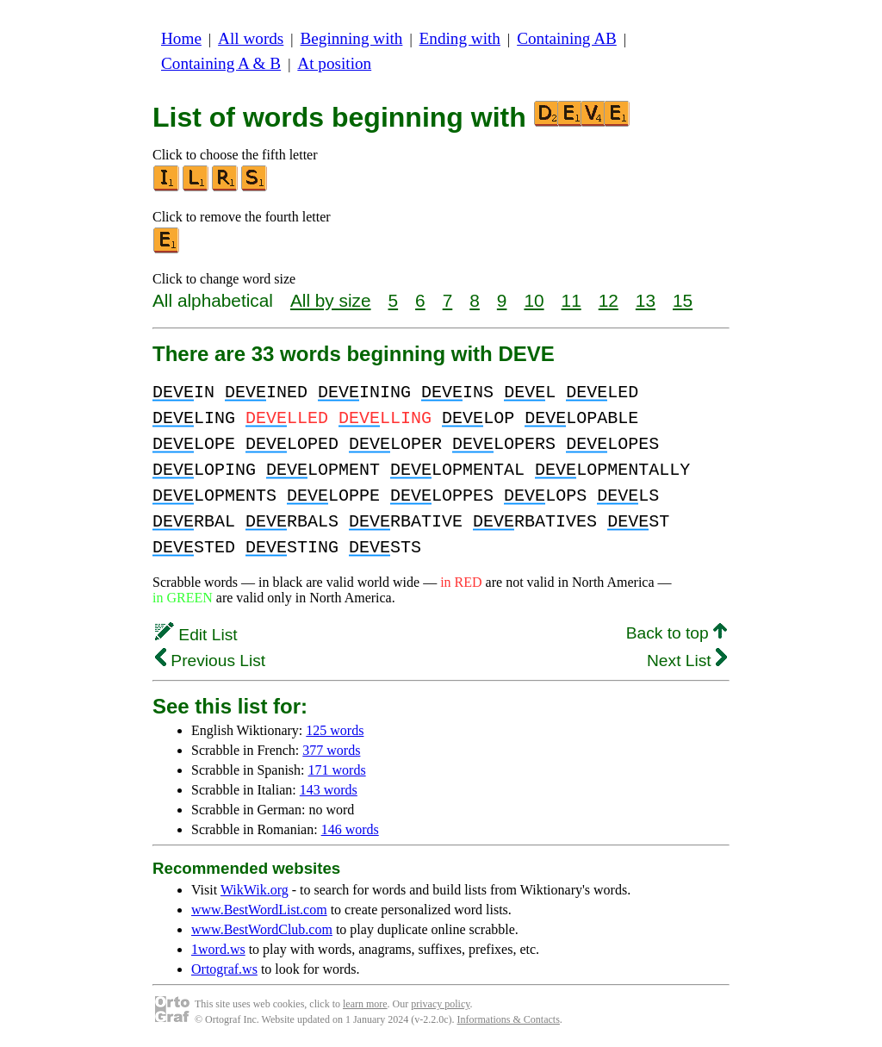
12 (608, 300)
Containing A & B (221, 63)
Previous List (210, 660)
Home (181, 38)
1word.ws (218, 949)
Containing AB (567, 38)
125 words (334, 730)
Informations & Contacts (508, 1019)
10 (533, 300)
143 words (328, 789)
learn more (365, 1004)
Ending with (459, 38)
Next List (687, 660)
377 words (331, 750)
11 (571, 300)
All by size (330, 300)
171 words (337, 770)
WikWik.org (254, 889)
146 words (350, 829)
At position (334, 63)
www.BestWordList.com (259, 909)
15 (683, 300)
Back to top (676, 633)
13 (645, 300)
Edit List (196, 635)
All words (250, 38)
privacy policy (440, 1004)
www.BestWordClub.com (261, 929)
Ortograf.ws (224, 969)
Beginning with (352, 38)
